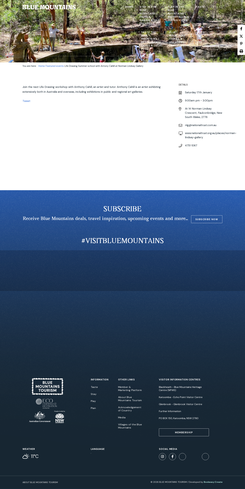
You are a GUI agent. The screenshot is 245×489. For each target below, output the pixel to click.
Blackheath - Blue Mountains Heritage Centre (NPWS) (180, 389)
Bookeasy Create (213, 482)
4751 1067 (191, 145)
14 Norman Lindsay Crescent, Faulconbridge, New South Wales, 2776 (203, 113)
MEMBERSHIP (184, 432)
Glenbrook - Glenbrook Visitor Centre (180, 404)
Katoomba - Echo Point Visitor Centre (180, 397)
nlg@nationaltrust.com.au (200, 125)
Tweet (26, 101)
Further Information (170, 411)
